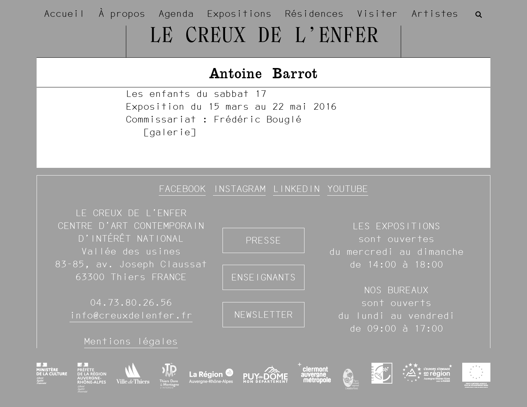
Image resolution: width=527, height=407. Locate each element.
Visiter (377, 13)
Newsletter (263, 314)
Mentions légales (131, 341)
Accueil (64, 13)
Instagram (239, 189)
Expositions (239, 13)
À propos (121, 13)
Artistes (434, 13)
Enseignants (263, 277)
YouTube (347, 189)
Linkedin (296, 189)
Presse (263, 240)
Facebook (182, 189)
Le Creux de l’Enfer (263, 37)
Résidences (314, 13)
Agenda (176, 13)
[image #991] (263, 112)
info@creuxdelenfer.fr (131, 315)
